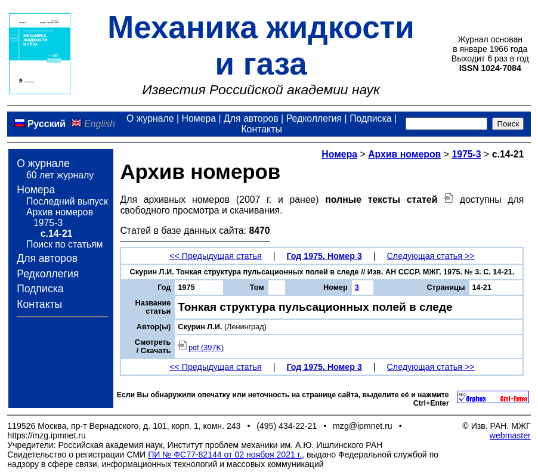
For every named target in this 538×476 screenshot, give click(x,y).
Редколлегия (314, 118)
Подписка (370, 118)
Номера (199, 118)
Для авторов (251, 118)
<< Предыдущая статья (215, 256)
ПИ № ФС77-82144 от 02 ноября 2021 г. (225, 454)
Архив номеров (59, 212)
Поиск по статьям (64, 244)
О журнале (150, 118)
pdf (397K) (201, 348)
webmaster (510, 435)
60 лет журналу (60, 175)
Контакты (261, 129)
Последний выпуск (67, 201)
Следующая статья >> (431, 256)
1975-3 (48, 223)
